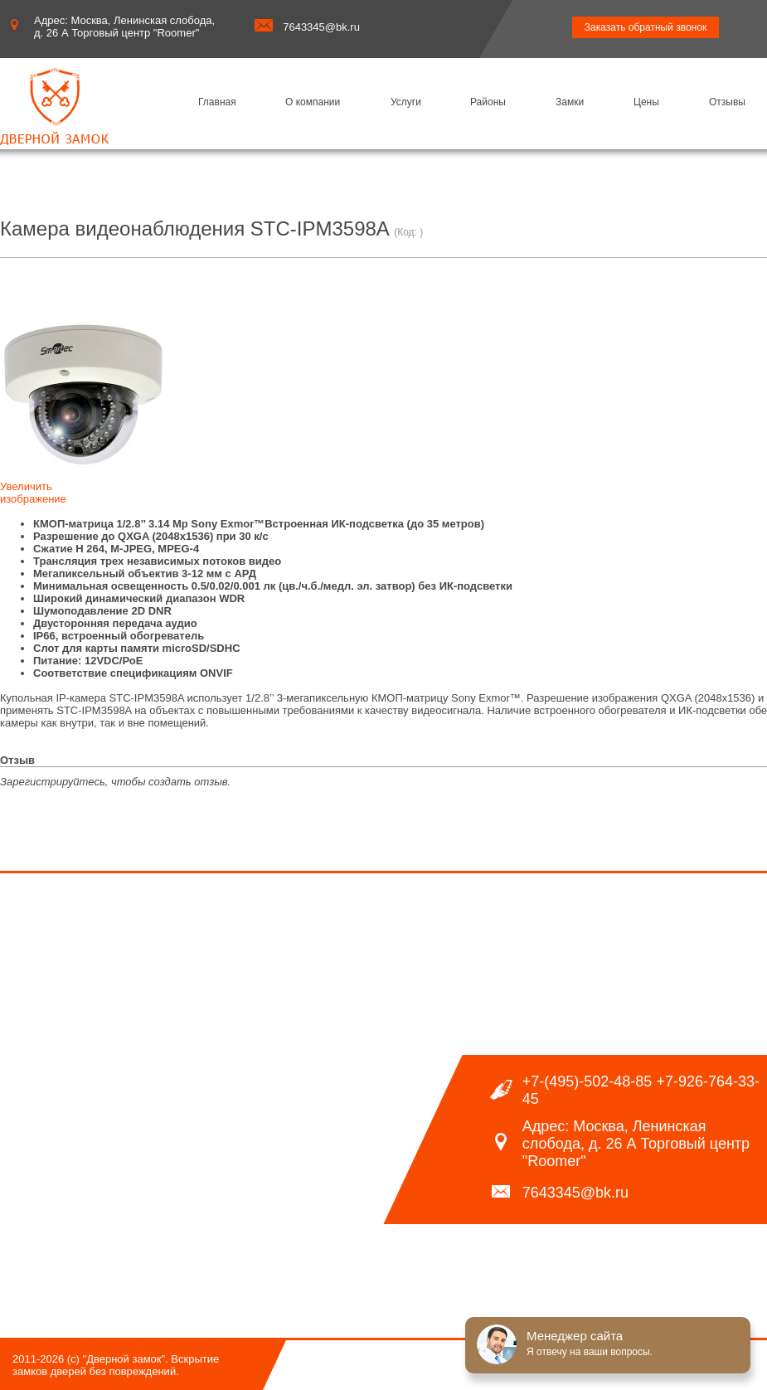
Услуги (406, 102)
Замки (570, 102)
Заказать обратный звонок (645, 27)
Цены (646, 102)
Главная (217, 102)
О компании (312, 102)
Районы (488, 102)
